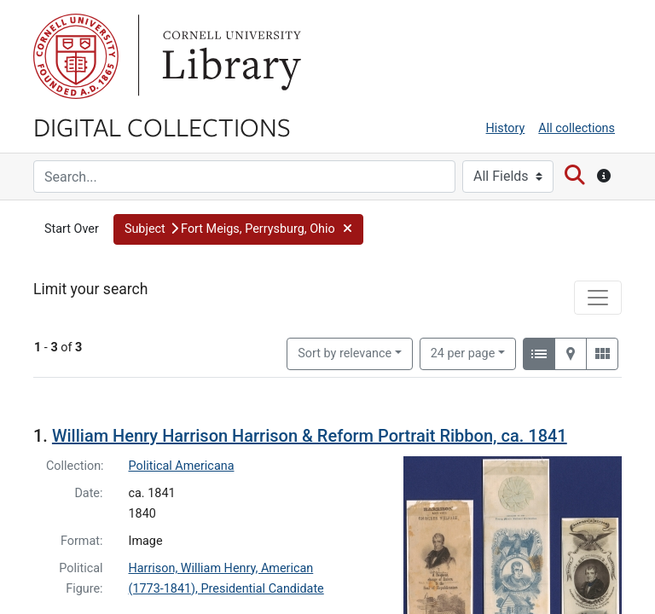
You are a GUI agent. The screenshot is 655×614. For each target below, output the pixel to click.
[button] (238, 229)
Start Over (71, 229)
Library (229, 56)
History (505, 128)
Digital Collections (162, 126)
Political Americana (182, 466)
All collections (576, 128)
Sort (344, 353)
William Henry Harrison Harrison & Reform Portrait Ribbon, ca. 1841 (309, 436)
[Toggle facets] (598, 298)
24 (463, 352)
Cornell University (76, 56)
